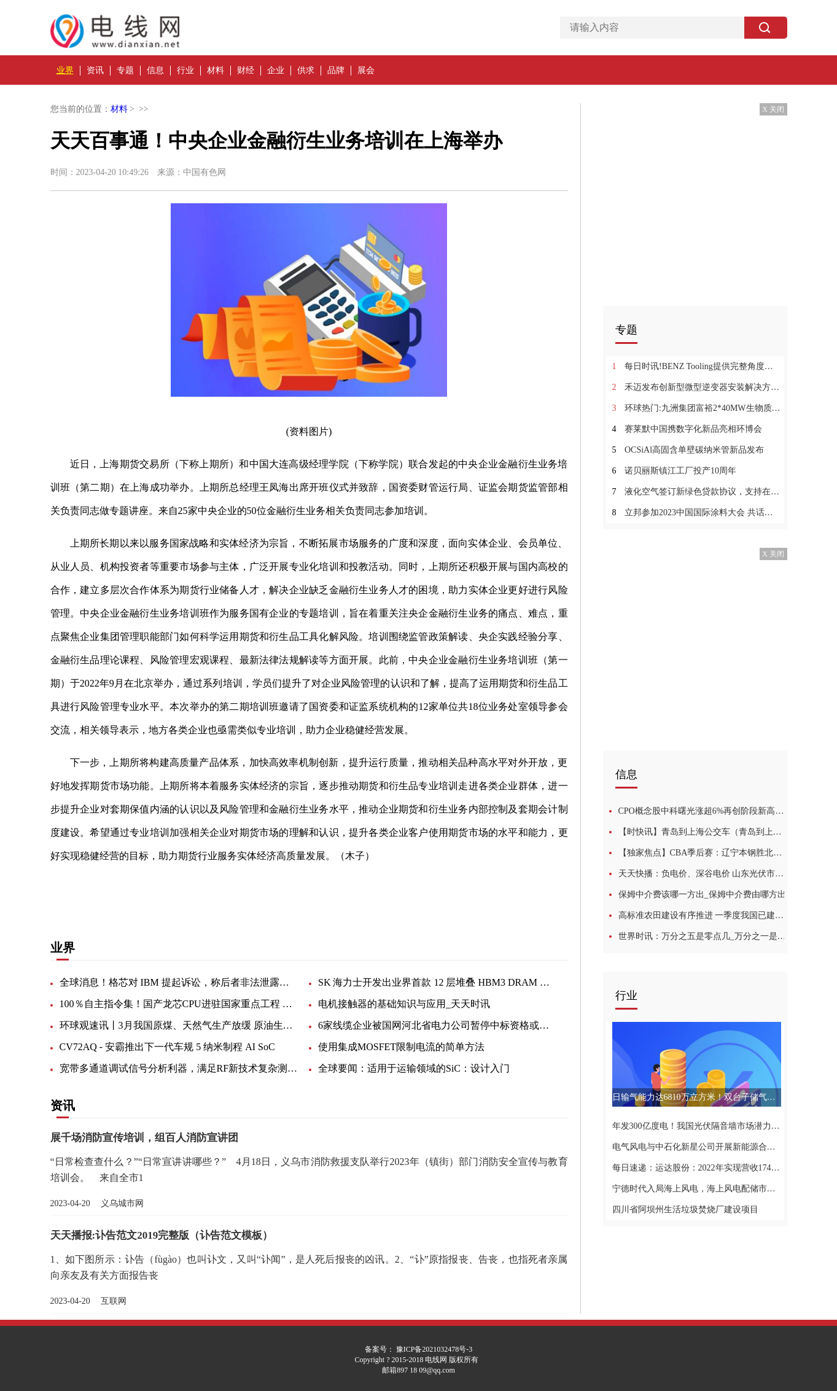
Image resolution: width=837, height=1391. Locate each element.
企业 (275, 70)
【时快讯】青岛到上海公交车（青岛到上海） (702, 831)
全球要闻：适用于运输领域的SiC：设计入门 (414, 1068)
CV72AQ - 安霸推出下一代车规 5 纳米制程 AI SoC (167, 1047)
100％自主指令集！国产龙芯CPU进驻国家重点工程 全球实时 (179, 1004)
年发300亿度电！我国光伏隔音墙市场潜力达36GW (696, 1126)
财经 (245, 70)
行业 (185, 70)
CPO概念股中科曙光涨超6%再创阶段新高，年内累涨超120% (702, 811)
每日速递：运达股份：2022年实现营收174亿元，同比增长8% (696, 1167)
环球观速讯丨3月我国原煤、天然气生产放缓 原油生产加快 (179, 1025)
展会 (366, 70)
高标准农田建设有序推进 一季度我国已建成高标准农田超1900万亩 (702, 915)
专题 (125, 70)
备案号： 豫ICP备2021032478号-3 (419, 1349)
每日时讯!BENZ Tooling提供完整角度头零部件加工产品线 (696, 366)
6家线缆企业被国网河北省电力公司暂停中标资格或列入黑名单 (438, 1025)
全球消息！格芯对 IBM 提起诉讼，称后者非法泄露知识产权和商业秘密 (179, 982)
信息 (155, 70)
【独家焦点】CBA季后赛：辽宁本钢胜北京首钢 (702, 852)
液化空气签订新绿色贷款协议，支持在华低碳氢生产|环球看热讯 (696, 491)
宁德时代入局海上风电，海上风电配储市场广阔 (696, 1188)
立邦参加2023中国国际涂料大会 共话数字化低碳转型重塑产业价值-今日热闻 (696, 512)
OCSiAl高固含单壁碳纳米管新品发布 (688, 449)
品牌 (336, 70)
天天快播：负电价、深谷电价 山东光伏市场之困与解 (702, 873)
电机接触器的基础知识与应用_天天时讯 (404, 1004)
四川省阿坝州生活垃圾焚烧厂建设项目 (685, 1209)
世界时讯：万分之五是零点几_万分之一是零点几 (702, 936)
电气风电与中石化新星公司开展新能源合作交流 (696, 1146)
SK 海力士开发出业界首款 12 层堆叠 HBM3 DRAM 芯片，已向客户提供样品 (438, 982)
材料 (215, 70)
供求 (305, 70)
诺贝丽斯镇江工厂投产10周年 (674, 470)
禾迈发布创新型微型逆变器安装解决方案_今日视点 (696, 387)
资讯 (95, 70)
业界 (65, 70)
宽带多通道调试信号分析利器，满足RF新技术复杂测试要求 (179, 1068)
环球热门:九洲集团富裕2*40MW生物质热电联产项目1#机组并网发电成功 (696, 408)
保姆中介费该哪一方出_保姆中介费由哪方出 (702, 894)
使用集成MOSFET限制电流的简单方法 (401, 1047)
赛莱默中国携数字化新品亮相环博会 (687, 429)
